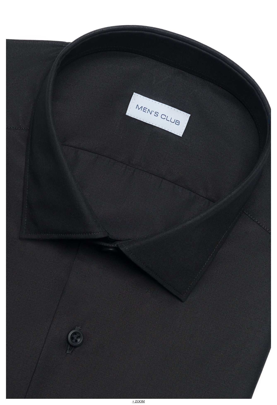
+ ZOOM (138, 401)
